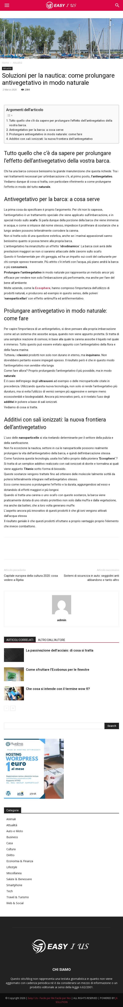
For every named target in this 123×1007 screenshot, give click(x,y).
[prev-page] (6, 708)
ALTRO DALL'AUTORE (51, 640)
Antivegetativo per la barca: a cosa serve (36, 129)
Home (5, 62)
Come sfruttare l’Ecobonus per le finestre (57, 670)
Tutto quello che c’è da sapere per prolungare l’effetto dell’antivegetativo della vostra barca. (60, 123)
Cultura (11, 849)
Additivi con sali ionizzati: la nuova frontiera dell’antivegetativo (51, 138)
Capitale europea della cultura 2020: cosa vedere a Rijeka (31, 578)
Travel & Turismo (17, 897)
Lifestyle (11, 867)
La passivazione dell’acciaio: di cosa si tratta (59, 650)
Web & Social (15, 903)
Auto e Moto (14, 831)
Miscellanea (14, 873)
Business (12, 837)
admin (61, 620)
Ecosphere (42, 288)
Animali (11, 819)
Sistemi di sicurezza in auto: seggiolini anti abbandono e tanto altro (91, 578)
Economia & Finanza (19, 861)
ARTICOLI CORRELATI (19, 640)
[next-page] (12, 708)
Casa (9, 843)
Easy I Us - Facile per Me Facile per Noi (49, 998)
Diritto (10, 855)
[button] (117, 5)
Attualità (17, 62)
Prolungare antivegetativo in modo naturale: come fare (45, 134)
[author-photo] (61, 614)
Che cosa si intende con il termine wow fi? (58, 689)
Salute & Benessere (19, 879)
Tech (9, 891)
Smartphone (14, 885)
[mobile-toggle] (6, 5)
